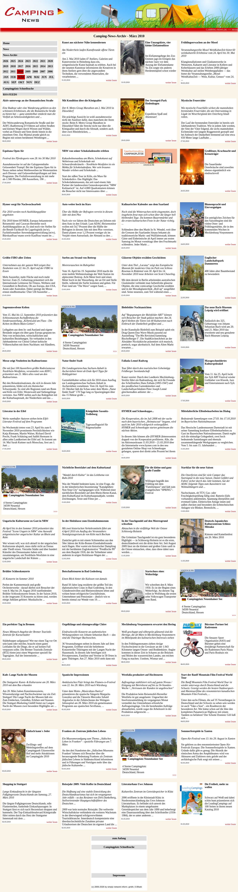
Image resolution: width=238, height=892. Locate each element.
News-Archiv (10, 55)
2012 (5, 71)
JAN (5, 77)
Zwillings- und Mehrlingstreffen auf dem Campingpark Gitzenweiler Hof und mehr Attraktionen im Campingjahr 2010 (40, 750)
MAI (36, 77)
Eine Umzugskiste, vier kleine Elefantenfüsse (158, 44)
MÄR (21, 77)
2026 (5, 61)
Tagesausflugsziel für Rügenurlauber (97, 426)
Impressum (119, 875)
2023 (27, 61)
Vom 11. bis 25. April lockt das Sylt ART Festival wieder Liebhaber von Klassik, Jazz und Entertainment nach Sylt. (220, 379)
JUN (43, 77)
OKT (21, 82)
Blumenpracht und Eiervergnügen (215, 206)
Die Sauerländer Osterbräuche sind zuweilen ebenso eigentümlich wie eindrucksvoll (219, 169)
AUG (6, 82)
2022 (35, 61)
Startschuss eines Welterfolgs (154, 573)
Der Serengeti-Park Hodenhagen (156, 102)
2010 (20, 71)
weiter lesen (111, 80)
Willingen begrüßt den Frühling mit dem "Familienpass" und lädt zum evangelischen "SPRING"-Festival (160, 487)
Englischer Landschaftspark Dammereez (214, 260)
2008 (35, 71)
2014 (42, 66)
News (6, 49)
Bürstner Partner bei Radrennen (216, 626)
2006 (50, 71)
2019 (5, 66)
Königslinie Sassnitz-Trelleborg (97, 413)
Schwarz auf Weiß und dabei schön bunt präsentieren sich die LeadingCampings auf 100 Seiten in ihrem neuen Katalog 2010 (219, 803)
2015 (35, 66)
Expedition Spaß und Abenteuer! (156, 115)
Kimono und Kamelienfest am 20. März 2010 (218, 536)
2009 (27, 71)
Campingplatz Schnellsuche (18, 88)
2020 (50, 61)
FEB (13, 77)
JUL (51, 77)
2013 (50, 66)
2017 (20, 66)
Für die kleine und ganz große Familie (158, 469)
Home (6, 43)
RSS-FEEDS (10, 94)
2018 (13, 66)
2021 (42, 61)
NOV (29, 82)
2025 (13, 61)
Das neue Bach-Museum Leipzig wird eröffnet (218, 309)
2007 (42, 71)
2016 (27, 66)
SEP (13, 82)
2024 (20, 61)
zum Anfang (119, 838)
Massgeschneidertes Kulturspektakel (216, 362)
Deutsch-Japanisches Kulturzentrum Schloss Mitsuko (218, 524)
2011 (12, 71)
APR (29, 77)
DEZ (37, 82)
